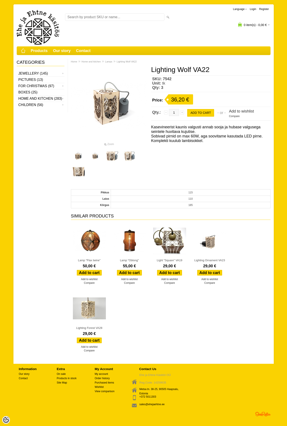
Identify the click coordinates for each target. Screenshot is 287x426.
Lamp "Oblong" (129, 260)
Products (39, 51)
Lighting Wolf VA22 (127, 61)
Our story (62, 51)
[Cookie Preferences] (6, 420)
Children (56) (30, 105)
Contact (83, 51)
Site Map (62, 382)
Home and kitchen (91, 61)
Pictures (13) (30, 80)
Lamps (108, 61)
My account (101, 373)
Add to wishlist (241, 111)
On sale (61, 373)
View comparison (105, 391)
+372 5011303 (147, 396)
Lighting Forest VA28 (89, 328)
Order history (102, 378)
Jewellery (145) (33, 73)
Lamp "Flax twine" (89, 260)
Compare (234, 116)
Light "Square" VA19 (169, 260)
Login (253, 9)
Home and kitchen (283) (40, 98)
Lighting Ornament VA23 (209, 260)
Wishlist (99, 386)
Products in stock (67, 378)
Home (74, 61)
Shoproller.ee (263, 414)
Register (264, 9)
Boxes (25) (28, 92)
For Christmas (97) (36, 86)
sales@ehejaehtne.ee (152, 404)
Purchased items (104, 382)
